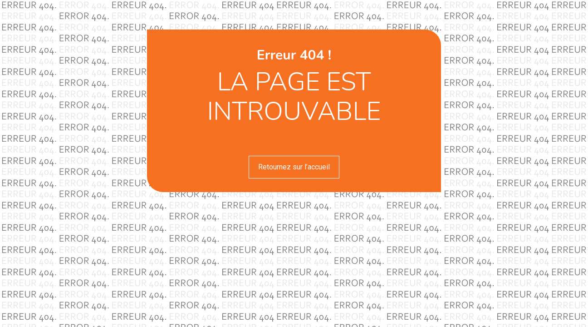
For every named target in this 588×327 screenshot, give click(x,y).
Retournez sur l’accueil (294, 167)
